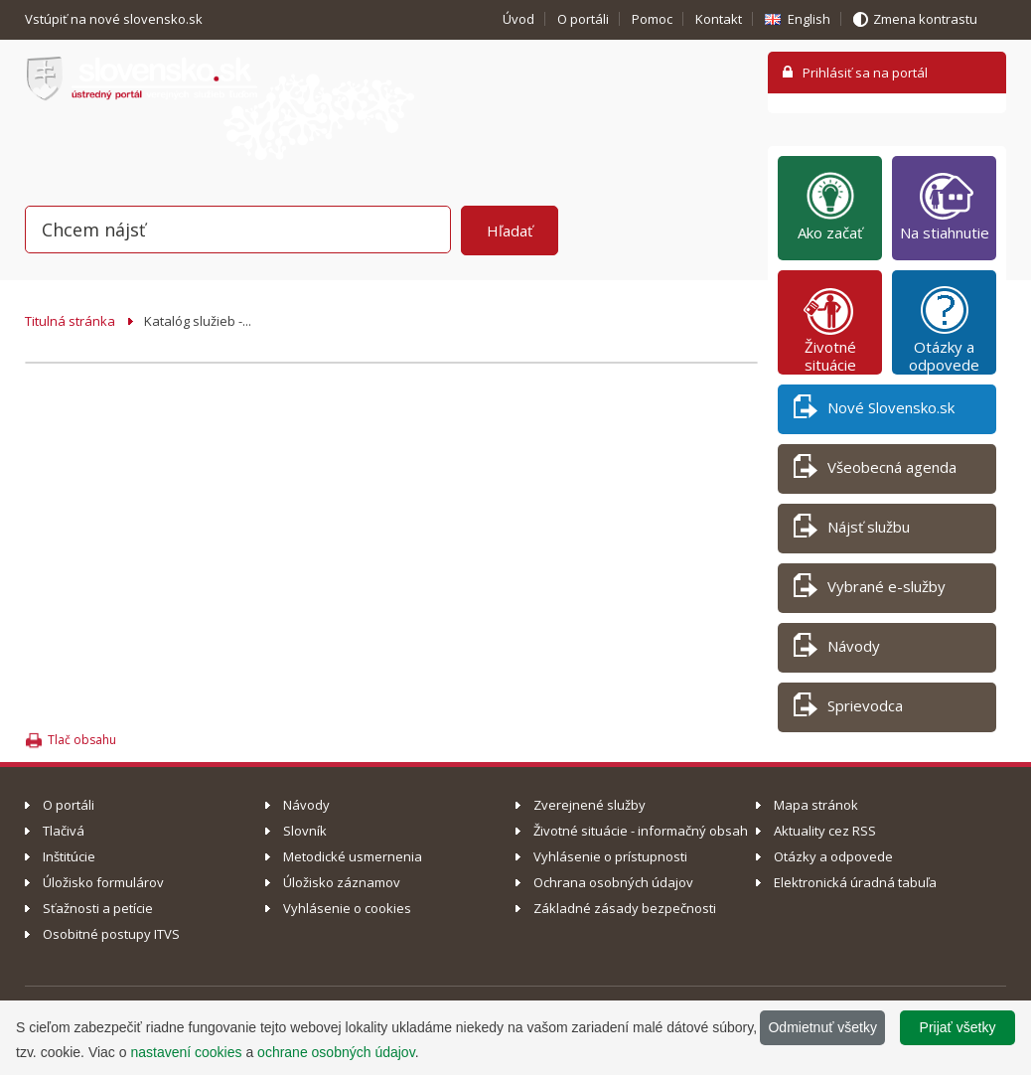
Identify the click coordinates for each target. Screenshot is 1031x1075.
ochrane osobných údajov (336, 1052)
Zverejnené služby (589, 805)
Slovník (305, 831)
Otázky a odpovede (944, 329)
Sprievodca (848, 708)
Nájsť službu (852, 530)
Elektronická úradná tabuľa (855, 882)
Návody (837, 649)
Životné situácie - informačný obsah (640, 831)
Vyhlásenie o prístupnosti (610, 856)
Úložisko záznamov (341, 882)
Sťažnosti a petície (98, 908)
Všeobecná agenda (875, 470)
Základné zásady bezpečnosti (624, 908)
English (809, 19)
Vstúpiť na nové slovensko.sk (115, 19)
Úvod (518, 19)
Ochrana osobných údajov (613, 882)
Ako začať (830, 205)
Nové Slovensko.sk (874, 410)
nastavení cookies (185, 1052)
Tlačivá (63, 831)
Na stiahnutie (944, 205)
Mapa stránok (816, 805)
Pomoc (652, 19)
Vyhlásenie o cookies (347, 908)
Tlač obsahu (82, 739)
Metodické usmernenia (352, 856)
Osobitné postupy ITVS (111, 934)
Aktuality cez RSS (825, 831)
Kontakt (718, 19)
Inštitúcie (69, 856)
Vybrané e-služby (870, 589)
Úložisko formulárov (103, 882)
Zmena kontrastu (925, 19)
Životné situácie (830, 329)
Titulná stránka (70, 321)
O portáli (583, 19)
